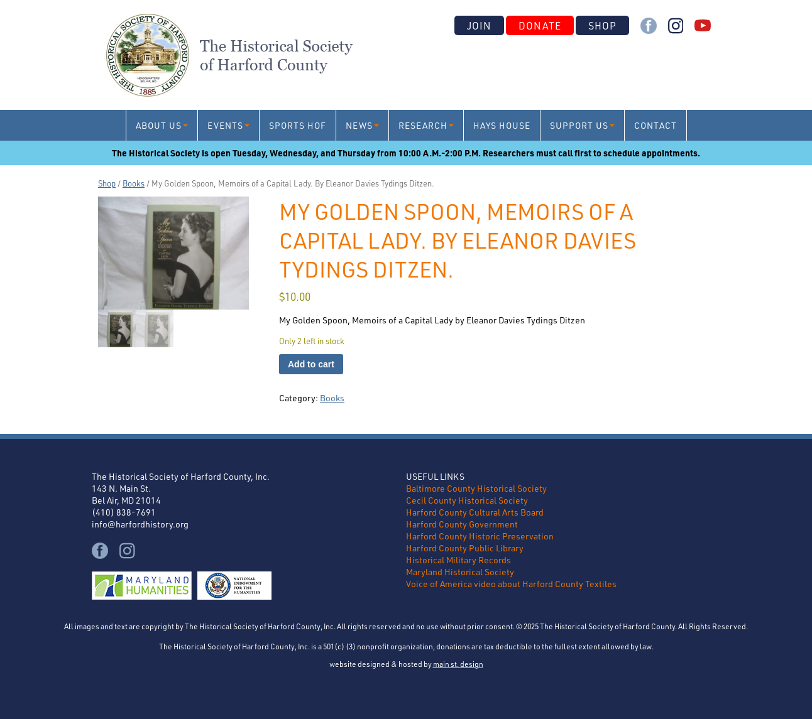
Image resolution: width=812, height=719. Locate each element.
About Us (159, 125)
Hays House (501, 125)
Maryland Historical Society (460, 572)
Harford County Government (462, 524)
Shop (602, 25)
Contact (655, 125)
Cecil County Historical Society (467, 500)
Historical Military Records (458, 560)
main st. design (458, 664)
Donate (539, 25)
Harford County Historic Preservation (480, 536)
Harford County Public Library (465, 548)
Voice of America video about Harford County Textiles (511, 584)
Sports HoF (297, 125)
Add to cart (311, 364)
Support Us (579, 125)
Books (134, 183)
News (359, 125)
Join (479, 25)
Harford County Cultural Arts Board (475, 512)
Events (225, 125)
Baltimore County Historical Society (476, 488)
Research (422, 125)
